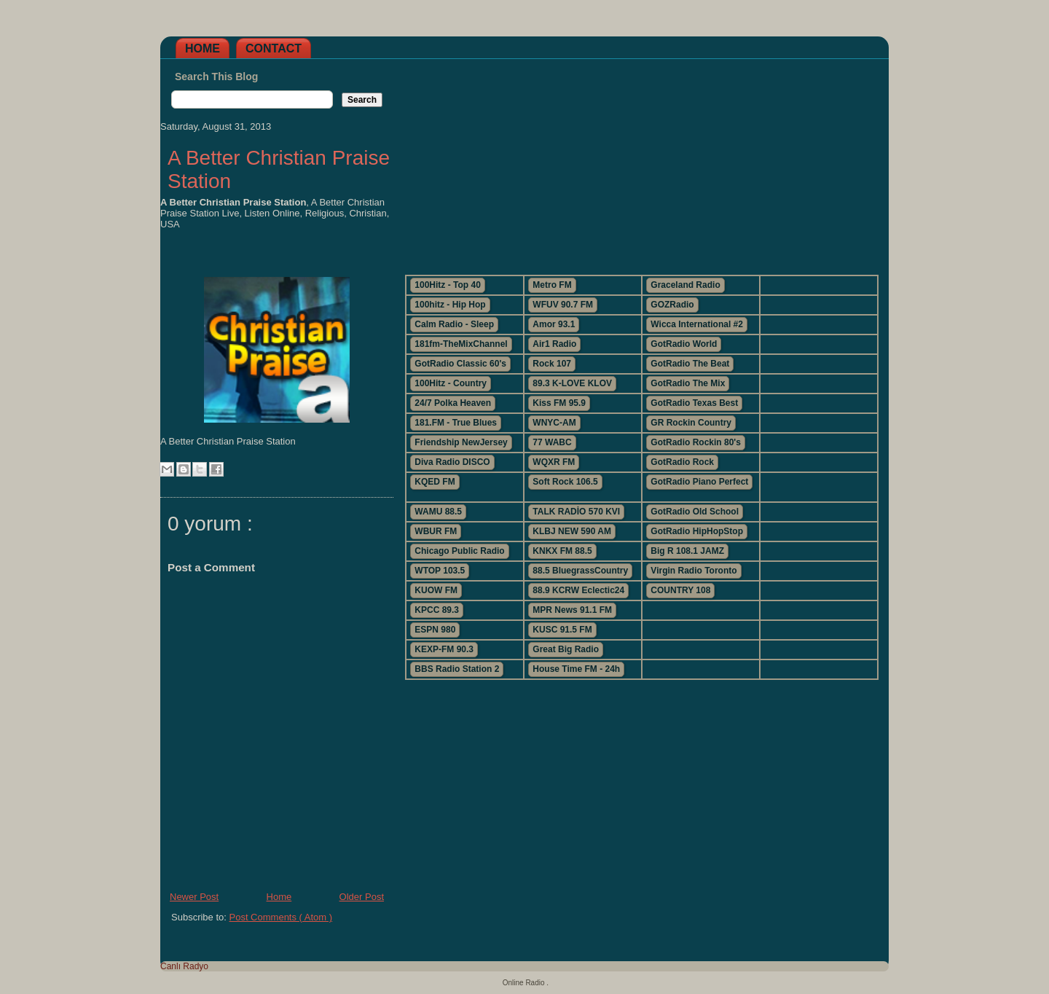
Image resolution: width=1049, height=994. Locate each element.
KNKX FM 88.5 (562, 551)
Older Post (361, 896)
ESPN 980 (435, 630)
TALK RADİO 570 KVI (576, 511)
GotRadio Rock (682, 462)
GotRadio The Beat (690, 364)
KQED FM (435, 482)
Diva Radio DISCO (452, 462)
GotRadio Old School (695, 511)
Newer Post (194, 896)
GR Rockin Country (691, 423)
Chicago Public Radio (459, 551)
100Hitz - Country (451, 383)
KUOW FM (436, 590)
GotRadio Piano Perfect (699, 482)
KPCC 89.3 (437, 610)
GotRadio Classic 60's (460, 364)
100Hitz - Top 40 (447, 285)
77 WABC (552, 442)
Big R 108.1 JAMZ (687, 551)
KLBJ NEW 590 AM (572, 531)
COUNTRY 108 (680, 590)
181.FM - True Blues (456, 423)
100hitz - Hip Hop (450, 305)
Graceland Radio (685, 285)
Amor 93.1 (554, 324)
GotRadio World (684, 344)
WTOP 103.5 (440, 571)
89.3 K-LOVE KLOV (572, 383)
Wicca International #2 (697, 324)
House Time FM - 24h (576, 669)
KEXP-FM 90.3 (444, 649)
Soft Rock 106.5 (565, 482)
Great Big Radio (566, 649)
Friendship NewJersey (461, 442)
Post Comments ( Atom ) (281, 917)
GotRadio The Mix (688, 383)
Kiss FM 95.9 (559, 403)
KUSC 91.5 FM (562, 630)
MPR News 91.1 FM (572, 610)
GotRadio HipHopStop (697, 531)
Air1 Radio (554, 344)
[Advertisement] (641, 161)
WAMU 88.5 (438, 511)
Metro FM (552, 285)
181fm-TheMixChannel (461, 344)
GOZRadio (672, 305)
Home (202, 48)
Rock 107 (552, 364)
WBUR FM (436, 531)
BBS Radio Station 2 (457, 669)
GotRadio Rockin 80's (696, 442)
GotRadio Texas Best (694, 403)
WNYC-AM (554, 423)
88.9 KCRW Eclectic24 (578, 590)
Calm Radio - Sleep (454, 324)
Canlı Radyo (184, 966)
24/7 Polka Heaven (453, 403)
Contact (273, 48)
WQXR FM (554, 462)
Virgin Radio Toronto (693, 571)
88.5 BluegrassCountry (580, 571)
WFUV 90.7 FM (563, 305)
